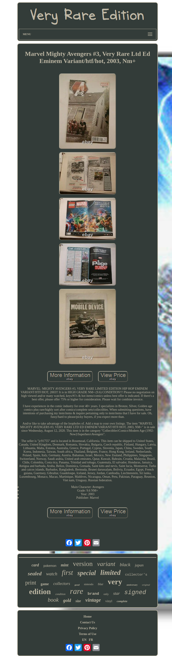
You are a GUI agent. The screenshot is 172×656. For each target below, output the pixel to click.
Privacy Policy (87, 628)
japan (139, 565)
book (53, 600)
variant (106, 563)
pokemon (49, 566)
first (67, 572)
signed (135, 592)
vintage (93, 600)
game (45, 584)
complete (122, 601)
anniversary (132, 585)
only (106, 594)
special (86, 572)
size (78, 601)
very (115, 582)
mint (64, 565)
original (146, 584)
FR (91, 639)
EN (84, 639)
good (77, 584)
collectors (61, 583)
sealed (34, 573)
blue (100, 584)
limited (110, 572)
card (35, 565)
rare (76, 591)
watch (51, 573)
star (116, 593)
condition (60, 594)
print (30, 582)
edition (40, 592)
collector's (136, 575)
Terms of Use (87, 634)
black (125, 564)
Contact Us (87, 622)
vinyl (108, 601)
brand (93, 594)
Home (88, 616)
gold (67, 600)
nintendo (88, 584)
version (82, 563)
